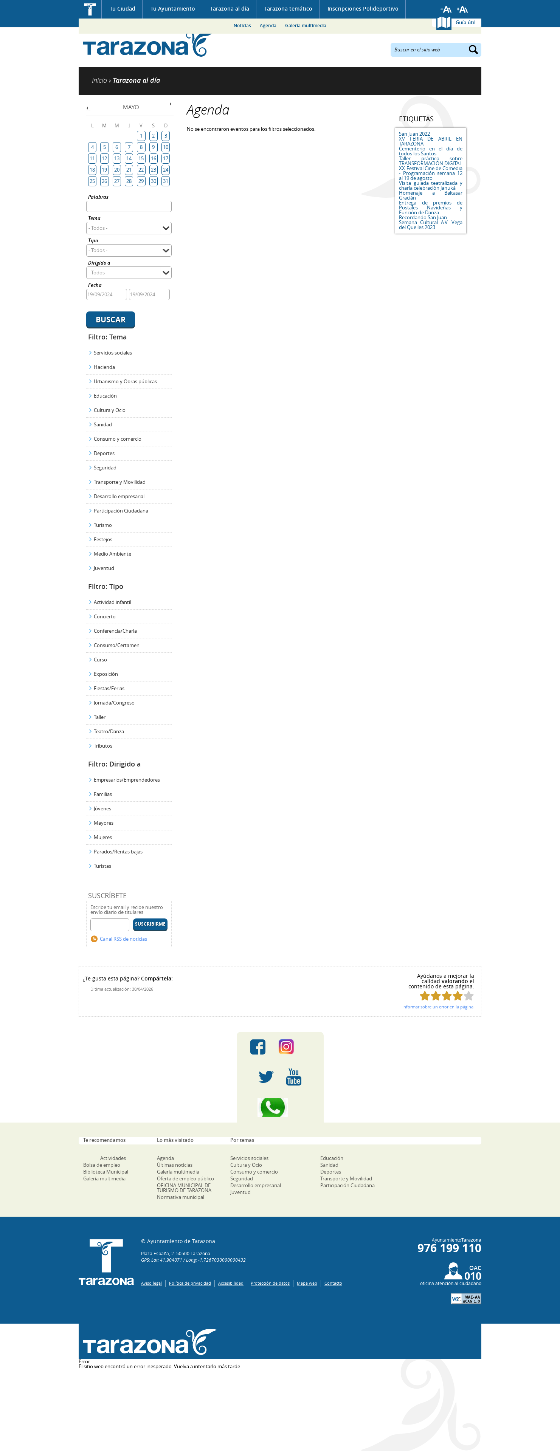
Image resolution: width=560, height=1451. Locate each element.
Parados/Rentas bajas (118, 851)
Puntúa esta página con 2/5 (436, 995)
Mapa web (307, 1283)
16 (153, 158)
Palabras (98, 197)
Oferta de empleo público (185, 1178)
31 (165, 181)
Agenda (268, 25)
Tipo (93, 241)
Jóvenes (102, 808)
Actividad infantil (112, 602)
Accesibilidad (231, 1283)
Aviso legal (151, 1283)
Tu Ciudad (122, 8)
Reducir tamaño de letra (446, 9)
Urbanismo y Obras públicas (125, 381)
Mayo (131, 107)
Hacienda (104, 367)
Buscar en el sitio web (417, 49)
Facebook (257, 1047)
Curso (100, 659)
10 (165, 147)
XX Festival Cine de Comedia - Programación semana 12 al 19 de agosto (430, 173)
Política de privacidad (190, 1283)
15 (141, 158)
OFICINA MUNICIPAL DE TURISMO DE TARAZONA (184, 1188)
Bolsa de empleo (101, 1164)
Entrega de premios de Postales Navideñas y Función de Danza (430, 207)
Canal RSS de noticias (123, 938)
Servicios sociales (113, 352)
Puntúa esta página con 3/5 (447, 995)
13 (116, 158)
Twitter (266, 1077)
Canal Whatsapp (280, 1107)
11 (92, 158)
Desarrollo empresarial (119, 496)
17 (165, 158)
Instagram (294, 1047)
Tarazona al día (229, 8)
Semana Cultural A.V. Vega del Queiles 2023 (430, 225)
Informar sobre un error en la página (437, 1007)
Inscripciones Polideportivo (363, 8)
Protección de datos (270, 1283)
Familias (103, 794)
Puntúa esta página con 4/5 (458, 995)
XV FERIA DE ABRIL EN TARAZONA (430, 141)
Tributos (103, 745)
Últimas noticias (174, 1164)
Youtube (293, 1077)
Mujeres (103, 837)
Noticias (242, 25)
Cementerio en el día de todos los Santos (430, 151)
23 (153, 169)
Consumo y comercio (117, 438)
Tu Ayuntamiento (172, 8)
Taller (99, 717)
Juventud (104, 568)
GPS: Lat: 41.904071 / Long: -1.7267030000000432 (193, 1260)
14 (129, 158)
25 (92, 181)
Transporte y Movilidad (120, 482)
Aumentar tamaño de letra (462, 9)
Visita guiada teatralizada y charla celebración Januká (430, 185)
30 (153, 181)
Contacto (333, 1283)
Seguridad (105, 467)
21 (129, 169)
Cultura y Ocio (110, 410)
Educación (105, 395)
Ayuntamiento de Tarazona (148, 43)
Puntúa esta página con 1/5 (425, 995)
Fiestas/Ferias (109, 688)
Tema (94, 218)
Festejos (103, 539)
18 (92, 169)
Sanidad (103, 424)
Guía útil (466, 22)
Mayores (103, 822)
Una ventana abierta (148, 1342)
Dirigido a (99, 263)
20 (116, 169)
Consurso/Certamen (117, 645)
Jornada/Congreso (114, 702)
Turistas (102, 866)
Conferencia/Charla (115, 630)
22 (141, 169)
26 (104, 181)
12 (104, 158)
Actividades (113, 1158)
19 (104, 169)
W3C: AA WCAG (466, 1299)
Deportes (104, 453)
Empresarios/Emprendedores (127, 779)
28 (129, 181)
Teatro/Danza (109, 731)
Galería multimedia (305, 25)
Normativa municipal (180, 1197)
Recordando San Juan (423, 217)
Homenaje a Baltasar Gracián (430, 195)
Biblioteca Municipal (105, 1171)
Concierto (105, 616)
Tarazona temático (288, 8)
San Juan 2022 (414, 133)
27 (116, 181)
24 (165, 169)
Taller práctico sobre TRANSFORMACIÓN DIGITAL (430, 161)
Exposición (106, 674)
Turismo (103, 525)
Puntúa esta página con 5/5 (469, 995)
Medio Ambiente (112, 553)
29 (141, 181)
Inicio (90, 9)
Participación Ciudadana (121, 510)
